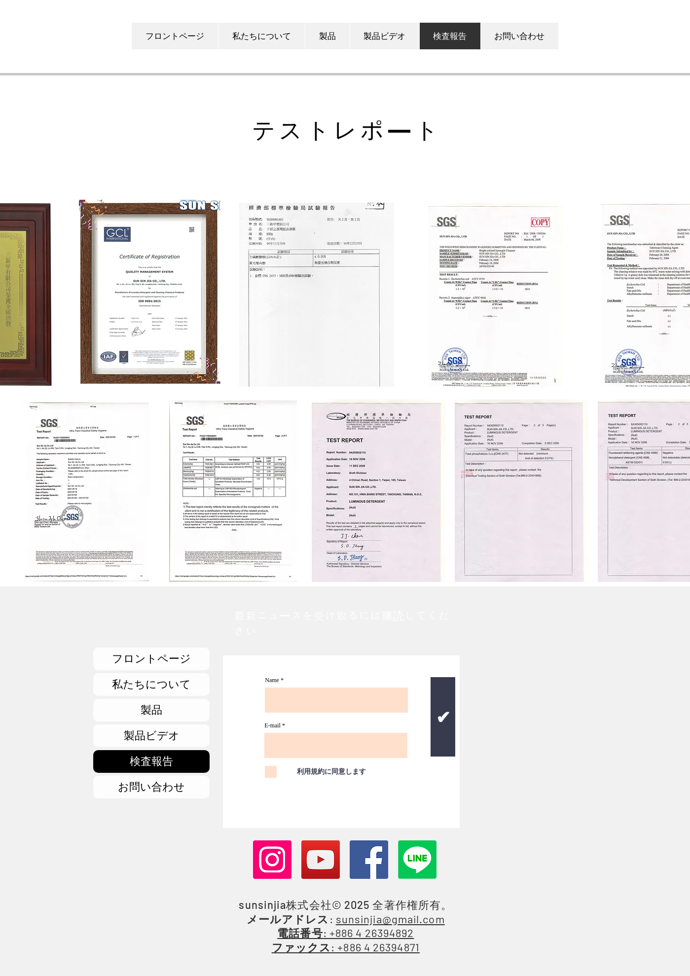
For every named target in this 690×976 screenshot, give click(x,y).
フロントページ (151, 658)
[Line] (417, 859)
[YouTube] (320, 859)
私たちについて (151, 684)
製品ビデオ (152, 735)
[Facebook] (369, 859)
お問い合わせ (151, 787)
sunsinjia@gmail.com (390, 918)
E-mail (272, 725)
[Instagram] (272, 859)
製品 (151, 710)
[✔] (443, 717)
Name (272, 680)
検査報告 (151, 761)
